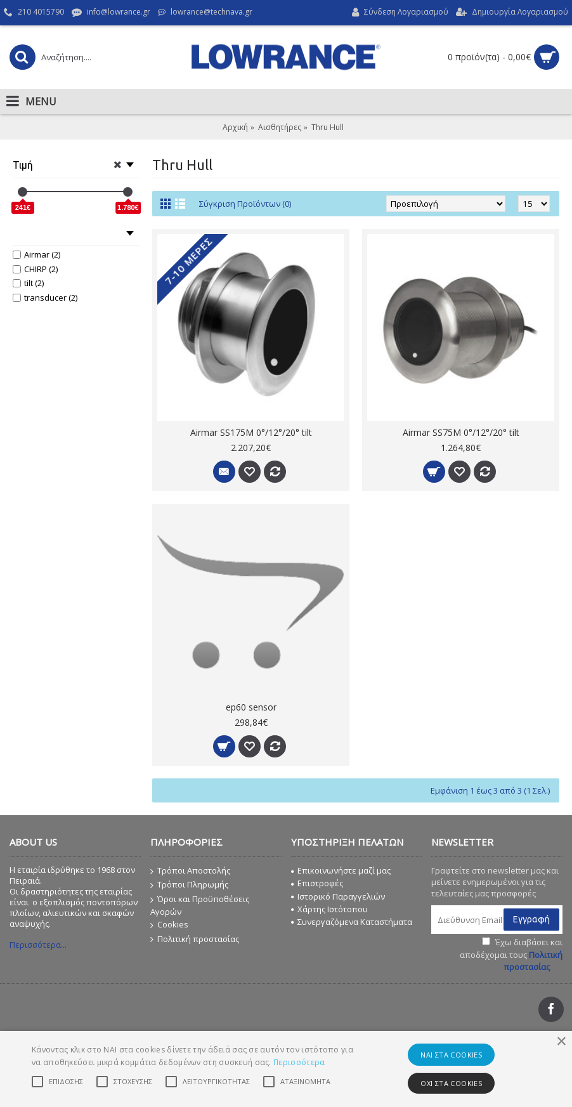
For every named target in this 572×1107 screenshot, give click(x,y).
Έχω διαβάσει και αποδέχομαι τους (511, 954)
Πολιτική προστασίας (194, 939)
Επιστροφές (317, 883)
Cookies (169, 925)
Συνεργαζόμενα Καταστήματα (351, 921)
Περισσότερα (299, 1062)
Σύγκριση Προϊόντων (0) (245, 203)
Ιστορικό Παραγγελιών (338, 896)
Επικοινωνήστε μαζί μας (341, 870)
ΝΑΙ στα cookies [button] (451, 1054)
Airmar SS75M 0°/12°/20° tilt (461, 432)
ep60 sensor (251, 707)
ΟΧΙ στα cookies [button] (451, 1083)
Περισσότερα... (38, 944)
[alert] (286, 1069)
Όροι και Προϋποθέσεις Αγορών (199, 905)
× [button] (561, 1042)
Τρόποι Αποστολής (190, 871)
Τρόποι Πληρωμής (189, 885)
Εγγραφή (531, 919)
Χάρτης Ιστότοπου (329, 909)
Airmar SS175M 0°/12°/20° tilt (251, 432)
